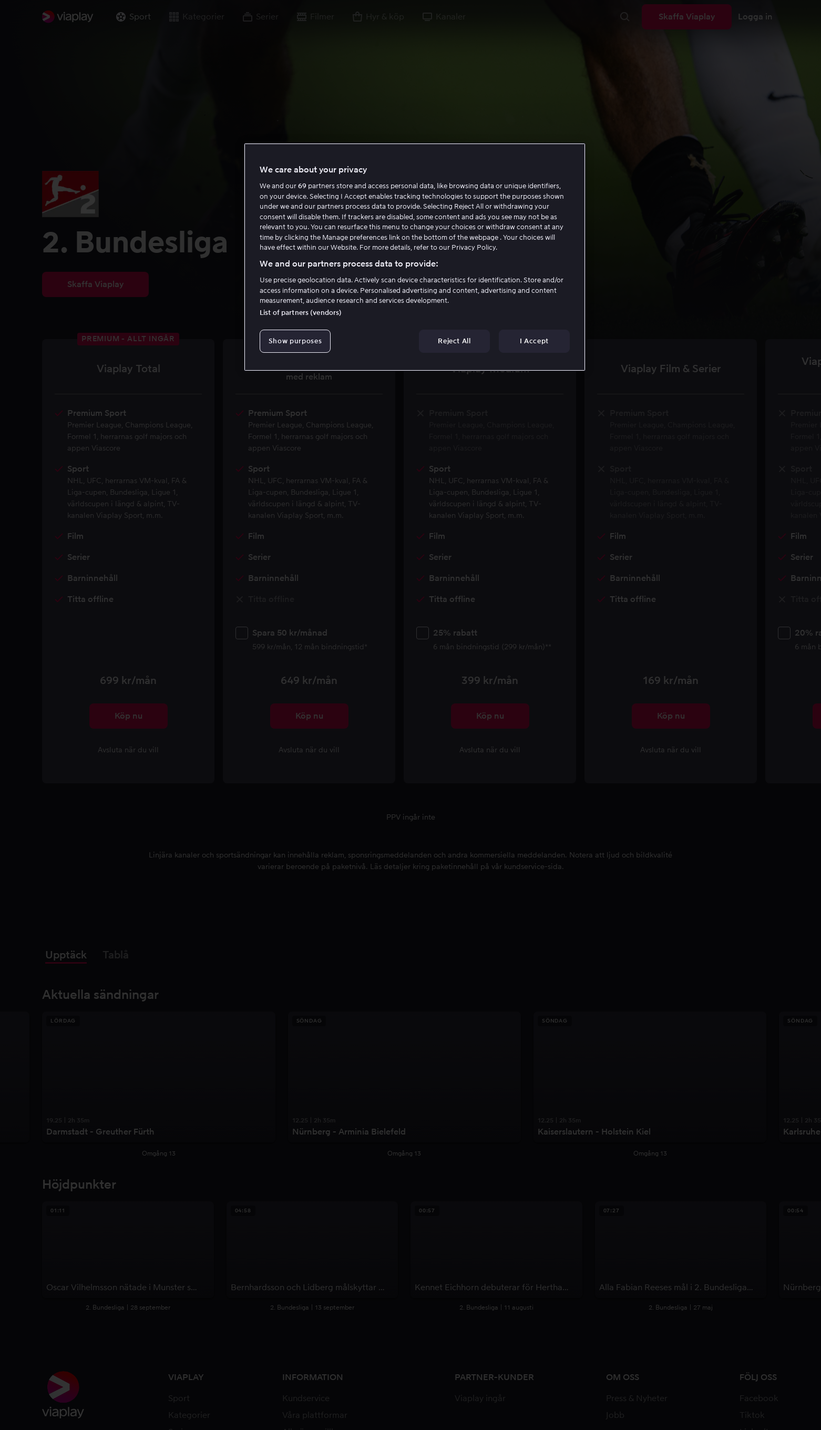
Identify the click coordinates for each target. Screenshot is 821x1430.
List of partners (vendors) (301, 312)
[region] (415, 257)
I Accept (534, 341)
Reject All (454, 341)
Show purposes (295, 341)
